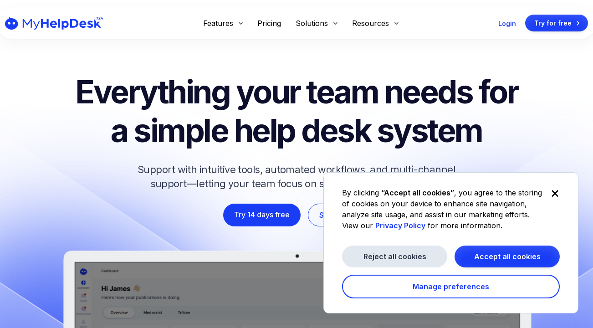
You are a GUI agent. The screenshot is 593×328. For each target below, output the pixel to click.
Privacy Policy (400, 225)
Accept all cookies (507, 256)
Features (223, 23)
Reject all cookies (394, 256)
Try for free (558, 23)
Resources (375, 23)
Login (507, 23)
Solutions (316, 23)
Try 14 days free (262, 214)
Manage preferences (451, 286)
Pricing (269, 23)
